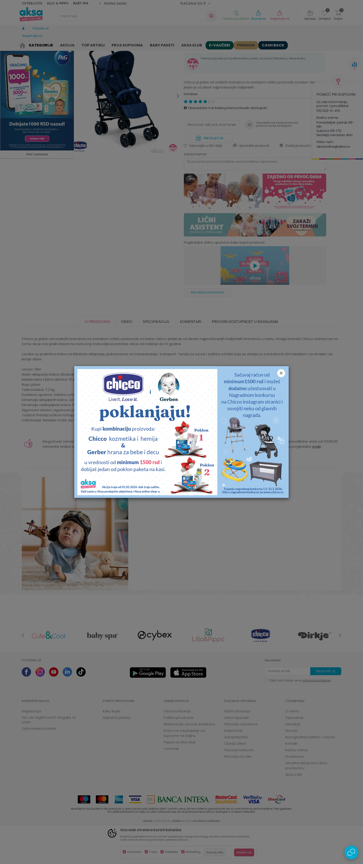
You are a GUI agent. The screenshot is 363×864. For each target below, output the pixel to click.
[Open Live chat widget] (351, 852)
